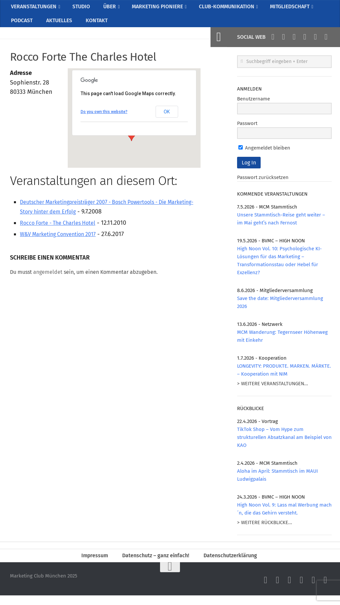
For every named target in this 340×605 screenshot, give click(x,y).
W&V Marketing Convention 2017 (64, 241)
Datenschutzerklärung (235, 564)
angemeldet (47, 279)
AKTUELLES (58, 26)
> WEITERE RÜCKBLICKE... (264, 530)
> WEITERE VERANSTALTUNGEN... (272, 391)
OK (167, 119)
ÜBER (110, 8)
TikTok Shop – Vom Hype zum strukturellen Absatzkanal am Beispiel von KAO (284, 444)
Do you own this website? (104, 119)
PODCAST (22, 26)
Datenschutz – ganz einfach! (154, 564)
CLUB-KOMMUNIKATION (232, 8)
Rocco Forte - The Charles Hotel (63, 230)
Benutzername (253, 106)
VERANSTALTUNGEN (35, 8)
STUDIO (84, 8)
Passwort (247, 131)
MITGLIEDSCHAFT (299, 8)
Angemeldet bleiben (264, 155)
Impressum (89, 564)
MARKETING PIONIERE (159, 8)
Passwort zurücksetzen (263, 185)
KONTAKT (94, 26)
